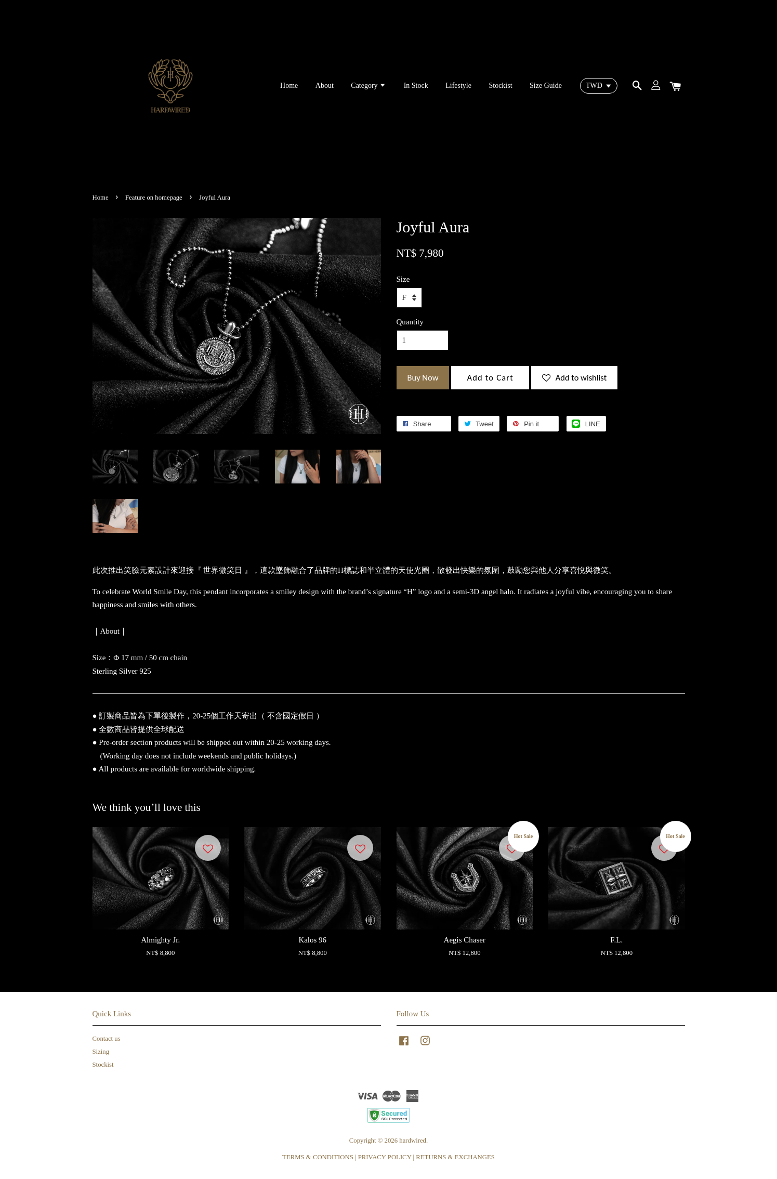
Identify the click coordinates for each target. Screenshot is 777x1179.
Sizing (101, 1051)
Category (368, 85)
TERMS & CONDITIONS (317, 1157)
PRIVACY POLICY (385, 1157)
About (324, 85)
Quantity (410, 322)
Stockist (500, 85)
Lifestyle (458, 85)
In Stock (416, 85)
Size (403, 279)
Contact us (107, 1038)
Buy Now (423, 377)
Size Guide (546, 85)
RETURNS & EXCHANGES (455, 1157)
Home (289, 85)
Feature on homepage (153, 197)
